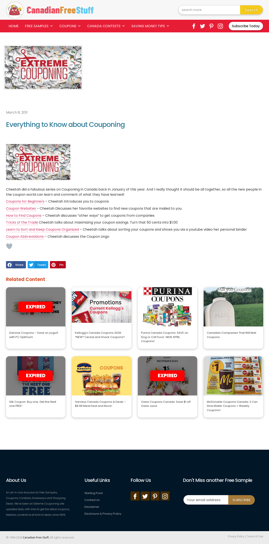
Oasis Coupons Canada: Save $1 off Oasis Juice (166, 404)
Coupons (70, 26)
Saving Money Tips (150, 26)
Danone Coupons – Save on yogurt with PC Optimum (33, 335)
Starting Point (93, 493)
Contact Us (92, 500)
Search (251, 9)
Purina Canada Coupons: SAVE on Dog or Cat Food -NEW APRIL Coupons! (164, 337)
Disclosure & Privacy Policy (102, 514)
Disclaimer (91, 507)
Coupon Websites (21, 208)
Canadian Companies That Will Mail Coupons (231, 335)
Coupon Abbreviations (25, 236)
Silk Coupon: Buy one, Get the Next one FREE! (32, 404)
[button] (16, 264)
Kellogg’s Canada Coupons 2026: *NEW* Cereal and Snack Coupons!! (100, 335)
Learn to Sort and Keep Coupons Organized (42, 229)
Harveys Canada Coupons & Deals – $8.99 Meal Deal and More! (100, 404)
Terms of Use (255, 536)
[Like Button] (9, 246)
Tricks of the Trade (22, 222)
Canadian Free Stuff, (36, 537)
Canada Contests (106, 26)
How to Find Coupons (23, 215)
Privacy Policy (236, 536)
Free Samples (39, 26)
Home (14, 26)
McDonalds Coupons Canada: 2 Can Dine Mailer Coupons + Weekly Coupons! (232, 406)
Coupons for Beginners (25, 201)
